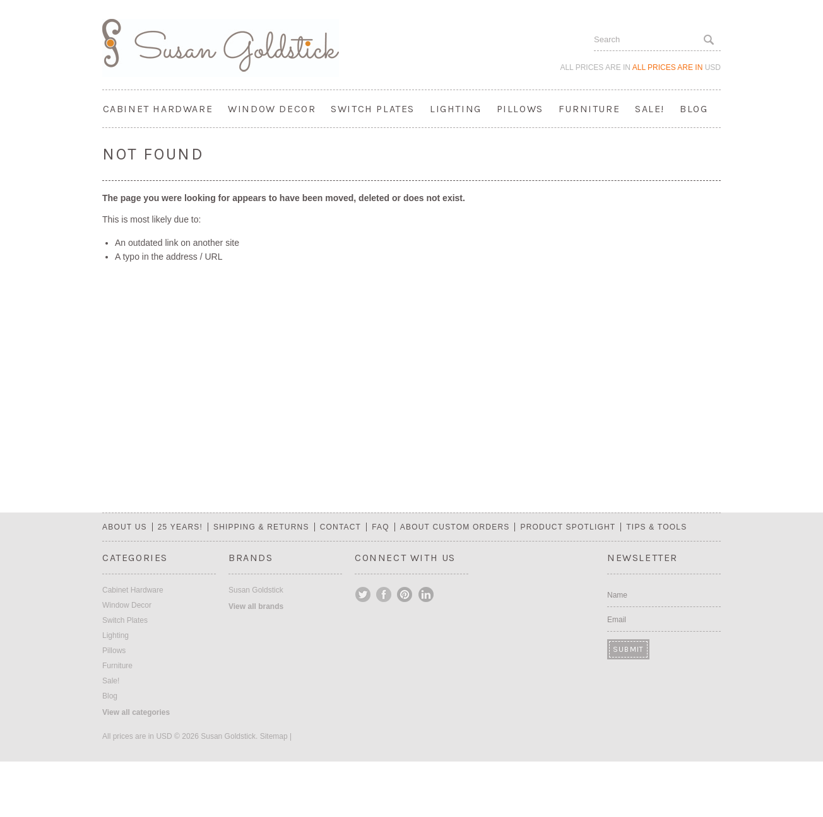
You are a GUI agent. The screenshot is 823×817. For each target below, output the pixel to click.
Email (616, 619)
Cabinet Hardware (158, 109)
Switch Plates (373, 109)
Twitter (363, 594)
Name (617, 595)
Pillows (520, 109)
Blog (694, 109)
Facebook (384, 594)
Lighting (456, 109)
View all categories (136, 712)
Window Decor (272, 109)
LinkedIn (426, 594)
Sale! (650, 109)
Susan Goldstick (255, 590)
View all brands (255, 606)
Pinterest (405, 594)
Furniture (589, 109)
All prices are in (676, 67)
